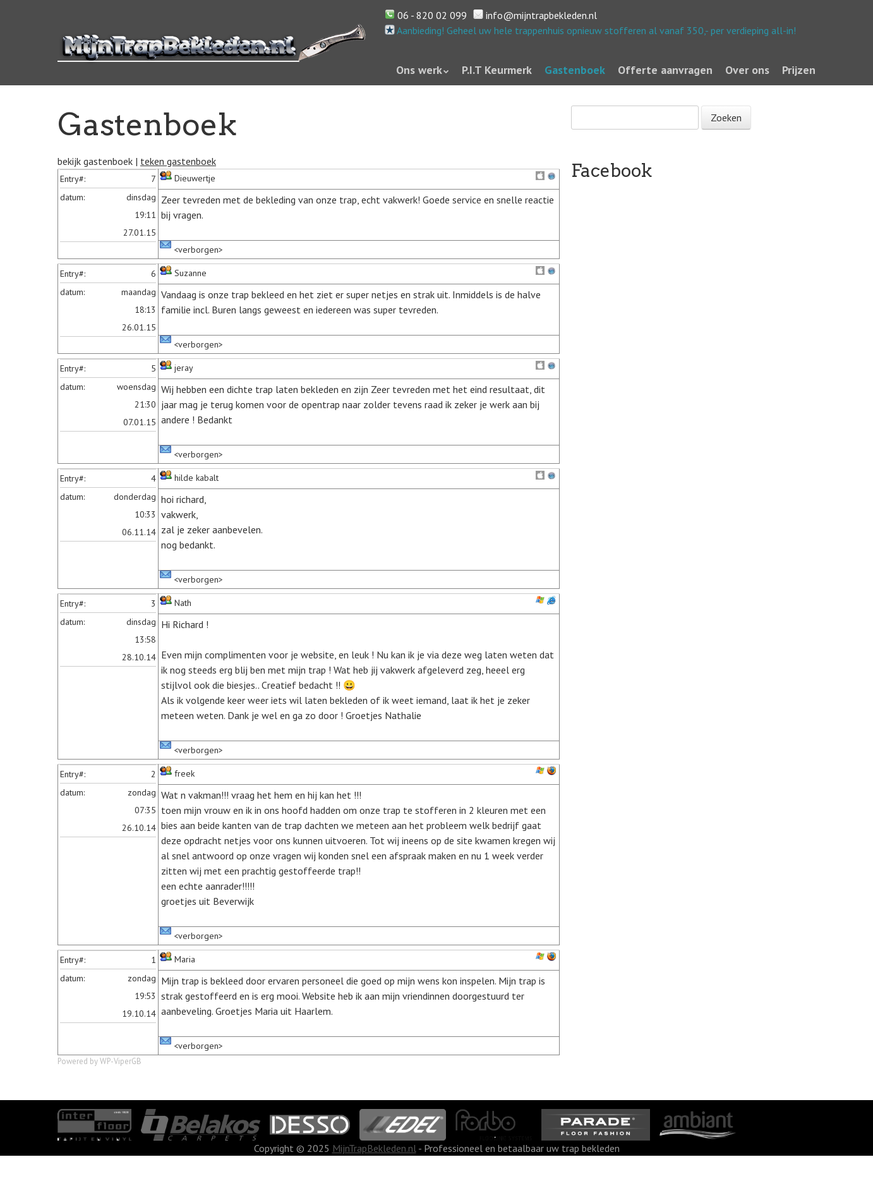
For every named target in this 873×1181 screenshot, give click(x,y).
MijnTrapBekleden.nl (374, 1148)
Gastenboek (575, 70)
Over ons (747, 70)
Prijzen (799, 70)
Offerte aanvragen (665, 70)
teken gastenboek (178, 161)
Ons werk (419, 70)
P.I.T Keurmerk (497, 70)
